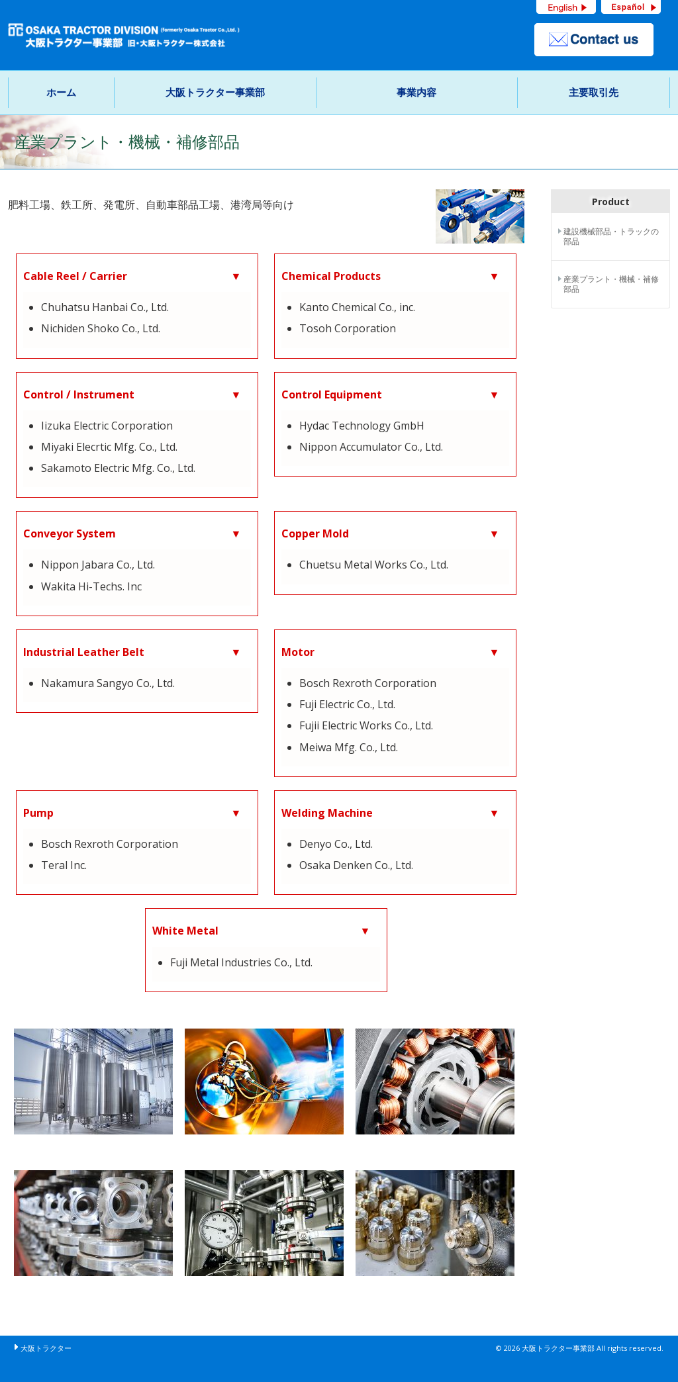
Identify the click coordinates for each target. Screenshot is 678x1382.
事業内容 (416, 92)
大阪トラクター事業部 (215, 92)
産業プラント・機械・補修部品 (611, 284)
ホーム (61, 92)
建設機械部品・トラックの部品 (611, 237)
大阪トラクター (46, 1348)
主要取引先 (593, 92)
